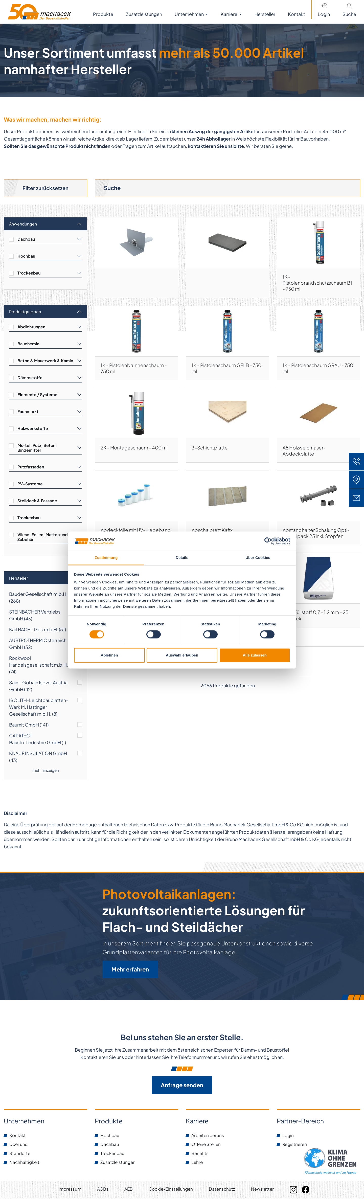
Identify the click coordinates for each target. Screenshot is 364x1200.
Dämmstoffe (29, 378)
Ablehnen (109, 655)
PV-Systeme (30, 484)
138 (250, 672)
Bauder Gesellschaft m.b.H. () (38, 598)
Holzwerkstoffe (32, 429)
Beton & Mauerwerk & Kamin (45, 361)
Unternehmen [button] (189, 14)
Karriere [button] (229, 14)
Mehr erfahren (130, 970)
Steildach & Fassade (37, 501)
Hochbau (26, 256)
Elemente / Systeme (37, 395)
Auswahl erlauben (182, 655)
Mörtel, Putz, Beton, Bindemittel (37, 448)
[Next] (261, 673)
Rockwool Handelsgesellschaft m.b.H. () (38, 665)
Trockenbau (28, 273)
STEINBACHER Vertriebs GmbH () (34, 615)
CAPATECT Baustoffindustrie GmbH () (37, 739)
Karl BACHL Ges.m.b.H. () (37, 630)
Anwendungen (23, 224)
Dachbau (26, 239)
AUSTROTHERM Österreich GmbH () (37, 644)
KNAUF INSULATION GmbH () (38, 757)
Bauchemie (28, 344)
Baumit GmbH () (29, 725)
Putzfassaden (30, 467)
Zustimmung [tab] (106, 558)
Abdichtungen (31, 327)
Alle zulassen (255, 655)
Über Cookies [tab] (257, 558)
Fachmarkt (27, 412)
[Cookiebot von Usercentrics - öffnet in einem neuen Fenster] (268, 541)
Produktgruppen (25, 312)
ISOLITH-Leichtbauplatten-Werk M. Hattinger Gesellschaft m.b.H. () (38, 707)
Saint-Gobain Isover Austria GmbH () (38, 686)
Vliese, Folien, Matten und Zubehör (42, 538)
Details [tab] (182, 558)
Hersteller (18, 578)
